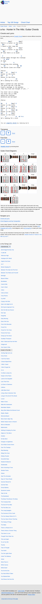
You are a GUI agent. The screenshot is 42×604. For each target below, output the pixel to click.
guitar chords (21, 591)
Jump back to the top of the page (9, 598)
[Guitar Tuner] (31, 2)
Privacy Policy (31, 594)
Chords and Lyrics (5, 218)
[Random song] (36, 2)
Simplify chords (5, 146)
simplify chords (11, 123)
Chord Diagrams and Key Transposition (10, 221)
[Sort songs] (6, 246)
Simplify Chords (18, 36)
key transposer (27, 228)
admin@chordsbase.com (7, 592)
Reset (13, 133)
